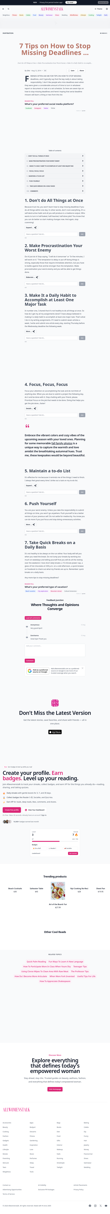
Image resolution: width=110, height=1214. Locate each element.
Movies (5, 1154)
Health (5, 1145)
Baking (86, 1123)
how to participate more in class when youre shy (47, 966)
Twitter (46, 108)
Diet (58, 1132)
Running (60, 1158)
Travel (32, 1167)
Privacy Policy (78, 1189)
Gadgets (6, 1140)
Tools (32, 1172)
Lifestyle (83, 15)
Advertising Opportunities (12, 1189)
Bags (58, 1123)
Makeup (60, 1149)
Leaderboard (36, 853)
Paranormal (88, 1154)
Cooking (91, 15)
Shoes (57, 15)
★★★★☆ (103, 33)
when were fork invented (62, 976)
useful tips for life (86, 976)
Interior (59, 1145)
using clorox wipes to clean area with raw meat (44, 971)
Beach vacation (30, 591)
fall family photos (61, 443)
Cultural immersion (70, 591)
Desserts (33, 1132)
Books (21, 15)
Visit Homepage (55, 1089)
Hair (85, 1140)
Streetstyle (61, 1163)
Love (31, 1149)
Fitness (14, 15)
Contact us (6, 1185)
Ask (82, 234)
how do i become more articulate (31, 976)
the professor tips (80, 971)
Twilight (99, 15)
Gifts (58, 1140)
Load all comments (33, 618)
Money (86, 1149)
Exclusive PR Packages (46, 1189)
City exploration (43, 591)
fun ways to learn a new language (66, 961)
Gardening (34, 1140)
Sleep (32, 1163)
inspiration (8, 33)
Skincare (6, 1163)
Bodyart (33, 1127)
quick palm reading (36, 961)
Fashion (5, 1136)
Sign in (43, 815)
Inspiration (34, 1145)
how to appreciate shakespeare (55, 981)
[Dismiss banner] (82, 668)
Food (34, 15)
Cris (28, 71)
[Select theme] (98, 9)
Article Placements (80, 1185)
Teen (4, 1167)
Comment (30, 661)
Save (71, 71)
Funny (86, 1136)
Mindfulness (74, 15)
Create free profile (12, 810)
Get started (73, 853)
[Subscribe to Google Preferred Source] (38, 670)
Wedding (64, 15)
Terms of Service (9, 1194)
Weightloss (6, 15)
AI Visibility (42, 1185)
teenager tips (80, 966)
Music (32, 1154)
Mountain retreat (56, 591)
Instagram (37, 108)
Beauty (41, 15)
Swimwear (49, 15)
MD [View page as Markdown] (45, 70)
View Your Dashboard (34, 810)
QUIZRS (83, 110)
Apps (31, 1123)
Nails (105, 15)
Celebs (28, 15)
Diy (85, 1132)
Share (80, 71)
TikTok (53, 108)
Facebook (29, 108)
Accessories (7, 1123)
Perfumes (33, 1158)
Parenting (6, 1158)
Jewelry (86, 1145)
